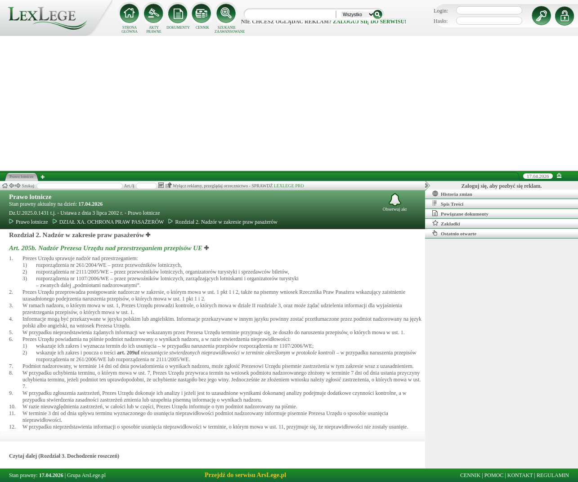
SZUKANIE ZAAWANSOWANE (227, 30)
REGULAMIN (553, 475)
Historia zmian (452, 193)
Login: (441, 11)
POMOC (494, 475)
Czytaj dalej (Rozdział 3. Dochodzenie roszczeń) (64, 456)
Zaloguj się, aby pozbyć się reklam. (502, 186)
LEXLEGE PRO (289, 185)
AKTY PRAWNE (153, 30)
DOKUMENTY (178, 28)
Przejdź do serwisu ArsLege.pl (245, 475)
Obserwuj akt (395, 202)
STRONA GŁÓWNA (129, 30)
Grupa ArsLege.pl (86, 475)
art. (128, 352)
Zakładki (446, 223)
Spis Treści (447, 203)
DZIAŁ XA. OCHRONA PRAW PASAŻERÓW (108, 222)
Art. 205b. (106, 248)
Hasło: (441, 21)
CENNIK (202, 28)
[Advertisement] (289, 103)
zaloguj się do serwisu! (369, 21)
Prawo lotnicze (30, 196)
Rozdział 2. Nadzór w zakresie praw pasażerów (223, 222)
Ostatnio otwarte (454, 233)
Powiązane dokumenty (460, 213)
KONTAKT (520, 475)
